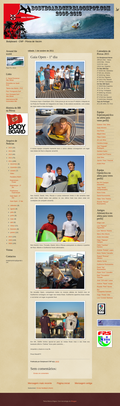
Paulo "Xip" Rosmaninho (101, 268)
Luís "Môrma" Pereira (104, 231)
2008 (10, 243)
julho (12, 212)
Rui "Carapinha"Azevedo (104, 290)
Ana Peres (100, 131)
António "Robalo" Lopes (105, 250)
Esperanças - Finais (14, 181)
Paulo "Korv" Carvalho (104, 272)
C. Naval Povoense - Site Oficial (13, 79)
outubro (13, 171)
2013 (10, 154)
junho (12, 215)
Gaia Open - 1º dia (16, 201)
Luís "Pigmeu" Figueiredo (102, 227)
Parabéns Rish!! (15, 177)
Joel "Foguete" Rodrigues (102, 147)
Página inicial (63, 383)
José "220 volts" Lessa (105, 280)
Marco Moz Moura (103, 234)
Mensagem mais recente (40, 383)
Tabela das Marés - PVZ (14, 88)
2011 (10, 161)
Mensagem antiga (83, 383)
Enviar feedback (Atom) (45, 388)
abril (12, 222)
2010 (10, 237)
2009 (10, 240)
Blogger (73, 401)
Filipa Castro (101, 137)
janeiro (12, 232)
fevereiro (13, 229)
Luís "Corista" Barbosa (105, 298)
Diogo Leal (100, 223)
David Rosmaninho (103, 195)
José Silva (100, 157)
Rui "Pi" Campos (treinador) (102, 183)
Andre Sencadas (102, 237)
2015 (10, 148)
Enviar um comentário (41, 373)
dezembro (14, 164)
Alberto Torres (102, 261)
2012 (10, 158)
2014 (10, 151)
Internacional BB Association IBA (11, 100)
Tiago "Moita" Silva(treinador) (102, 188)
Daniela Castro (102, 151)
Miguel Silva (101, 134)
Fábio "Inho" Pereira (104, 199)
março (12, 226)
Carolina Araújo (102, 143)
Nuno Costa (101, 192)
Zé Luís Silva (101, 140)
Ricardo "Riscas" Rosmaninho (103, 203)
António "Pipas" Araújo (105, 283)
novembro (14, 167)
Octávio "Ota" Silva (103, 124)
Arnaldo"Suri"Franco (104, 154)
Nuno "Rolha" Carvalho (105, 253)
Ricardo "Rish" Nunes (104, 286)
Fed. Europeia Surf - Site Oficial (13, 95)
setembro (13, 205)
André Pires (101, 163)
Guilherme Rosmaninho (105, 264)
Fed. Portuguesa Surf (13, 91)
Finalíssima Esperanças (15, 191)
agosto (12, 209)
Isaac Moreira (101, 128)
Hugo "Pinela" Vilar (103, 295)
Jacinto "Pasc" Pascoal (105, 160)
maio (12, 219)
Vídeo (12, 173)
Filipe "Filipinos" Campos (102, 241)
